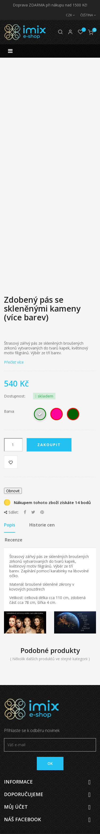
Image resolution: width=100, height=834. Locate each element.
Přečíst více (14, 362)
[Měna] (68, 15)
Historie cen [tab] (42, 525)
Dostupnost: (14, 396)
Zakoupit (49, 444)
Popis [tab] (9, 525)
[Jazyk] (85, 15)
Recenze (13, 540)
